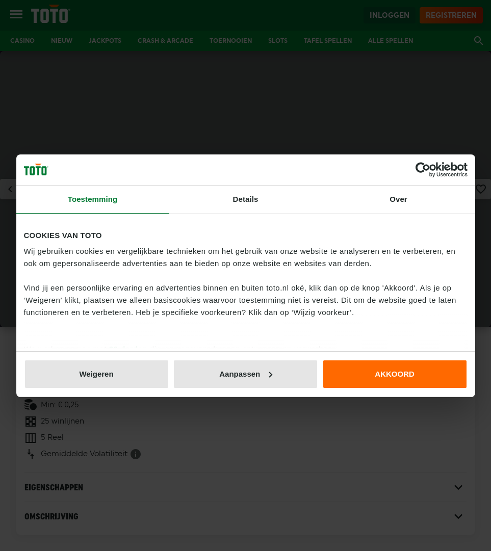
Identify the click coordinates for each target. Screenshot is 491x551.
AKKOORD (395, 374)
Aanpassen (245, 374)
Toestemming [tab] (93, 199)
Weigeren (96, 374)
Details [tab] (246, 199)
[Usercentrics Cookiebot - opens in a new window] (423, 169)
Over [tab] (398, 199)
